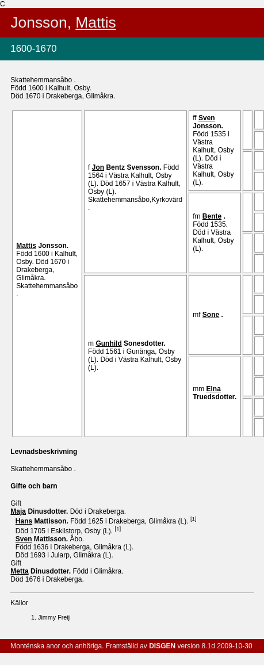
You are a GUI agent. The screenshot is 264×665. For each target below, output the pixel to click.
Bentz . (127, 167)
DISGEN (162, 646)
